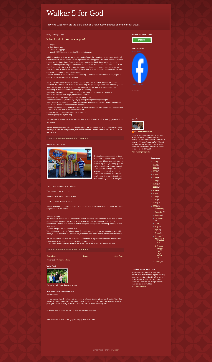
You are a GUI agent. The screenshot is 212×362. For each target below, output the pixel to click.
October (158, 215)
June (157, 223)
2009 (155, 206)
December (159, 209)
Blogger (115, 350)
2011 (155, 200)
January (158, 262)
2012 (155, 197)
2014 (155, 190)
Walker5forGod (140, 286)
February (158, 236)
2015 (155, 187)
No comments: (84, 138)
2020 (155, 171)
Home (85, 256)
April (157, 230)
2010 (155, 203)
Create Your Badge (138, 85)
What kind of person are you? (66, 39)
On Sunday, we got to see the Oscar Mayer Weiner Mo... (159, 252)
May (157, 227)
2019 (155, 174)
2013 (155, 193)
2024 (155, 162)
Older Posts (118, 256)
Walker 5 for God (75, 13)
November (159, 212)
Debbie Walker (136, 52)
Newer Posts (51, 256)
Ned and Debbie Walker (143, 132)
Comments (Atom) (62, 260)
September (159, 218)
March (157, 233)
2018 (155, 177)
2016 (155, 184)
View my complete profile (141, 152)
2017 (155, 181)
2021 (155, 168)
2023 (155, 165)
